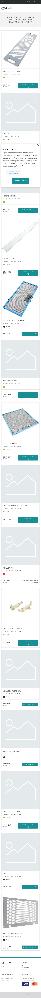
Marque (4, 2)
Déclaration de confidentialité (17, 994)
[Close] (38, 145)
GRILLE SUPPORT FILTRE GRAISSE (16, 505)
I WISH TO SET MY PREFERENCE (13, 173)
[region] (20, 165)
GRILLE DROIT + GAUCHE (13, 629)
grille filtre (8, 568)
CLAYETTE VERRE (10, 381)
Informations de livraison (7, 978)
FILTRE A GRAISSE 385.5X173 (14, 321)
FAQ (2, 982)
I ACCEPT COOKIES (20, 180)
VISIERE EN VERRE (10, 196)
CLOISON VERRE (9, 258)
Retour (26, 994)
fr (38, 2)
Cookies (20, 996)
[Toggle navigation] (36, 8)
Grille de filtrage (11, 751)
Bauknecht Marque (6, 967)
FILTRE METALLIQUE (11, 443)
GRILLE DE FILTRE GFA (12, 691)
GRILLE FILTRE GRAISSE (12, 71)
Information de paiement (28, 978)
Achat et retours (5, 980)
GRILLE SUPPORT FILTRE (13, 934)
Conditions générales (34, 994)
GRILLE (6, 133)
